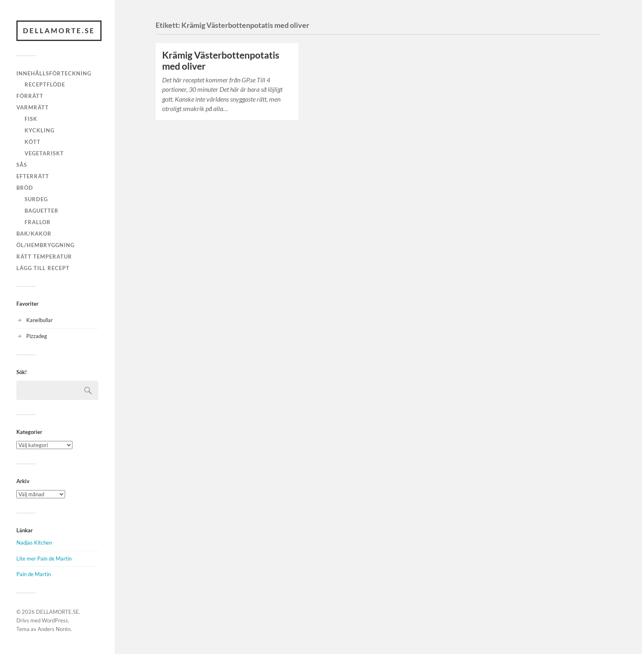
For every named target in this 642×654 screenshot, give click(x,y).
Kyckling (39, 130)
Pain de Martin (33, 574)
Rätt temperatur (44, 256)
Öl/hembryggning (45, 245)
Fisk (31, 119)
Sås (21, 164)
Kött (33, 142)
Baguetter (42, 210)
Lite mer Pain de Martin (44, 558)
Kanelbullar (39, 320)
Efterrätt (32, 176)
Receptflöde (45, 84)
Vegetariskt (44, 153)
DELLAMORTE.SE (59, 30)
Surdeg (36, 199)
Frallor (38, 222)
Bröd (24, 187)
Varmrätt (32, 107)
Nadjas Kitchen (34, 542)
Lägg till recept (43, 268)
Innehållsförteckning (53, 73)
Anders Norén (54, 629)
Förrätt (29, 96)
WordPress (55, 620)
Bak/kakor (34, 233)
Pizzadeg (36, 336)
